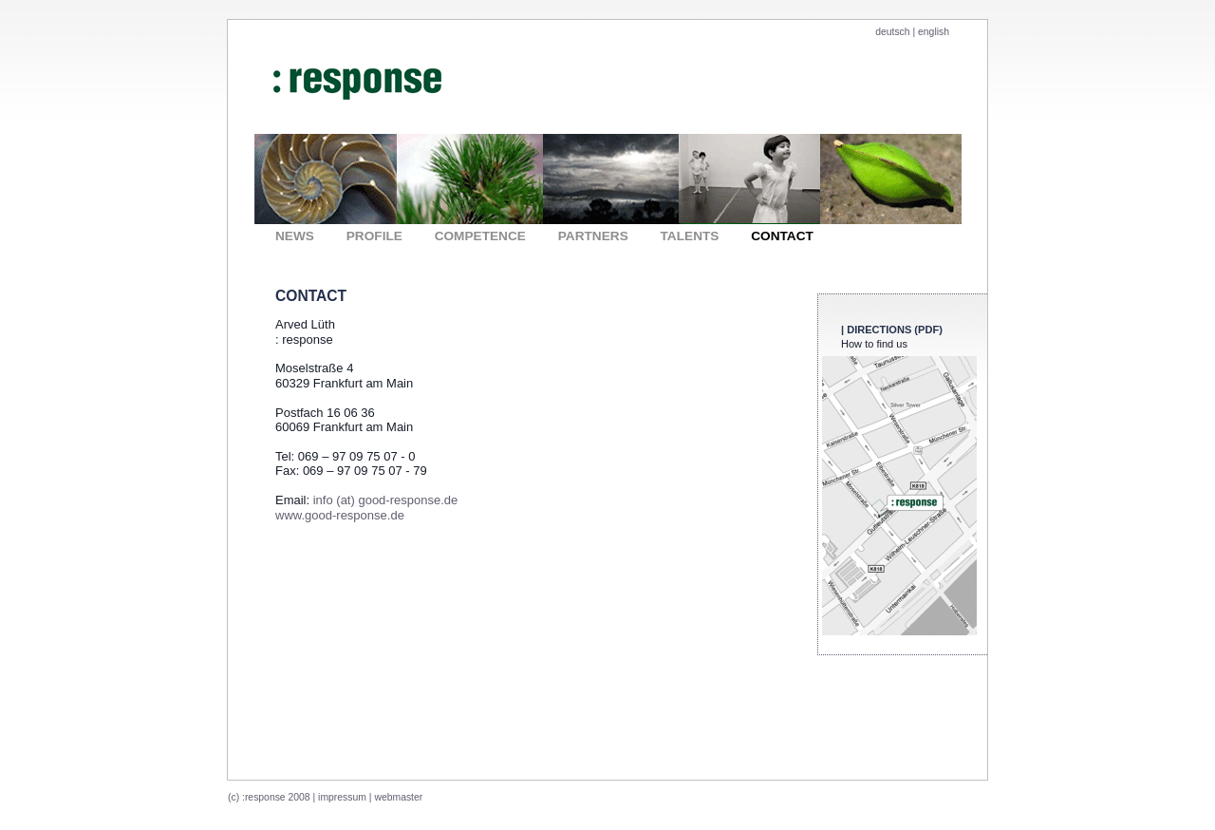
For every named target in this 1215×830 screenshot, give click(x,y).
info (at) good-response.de (385, 500)
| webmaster (395, 797)
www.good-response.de (339, 515)
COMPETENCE (480, 236)
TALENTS (690, 236)
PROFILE (374, 236)
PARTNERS (593, 236)
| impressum (339, 797)
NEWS (294, 236)
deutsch (893, 32)
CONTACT (782, 236)
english (933, 32)
